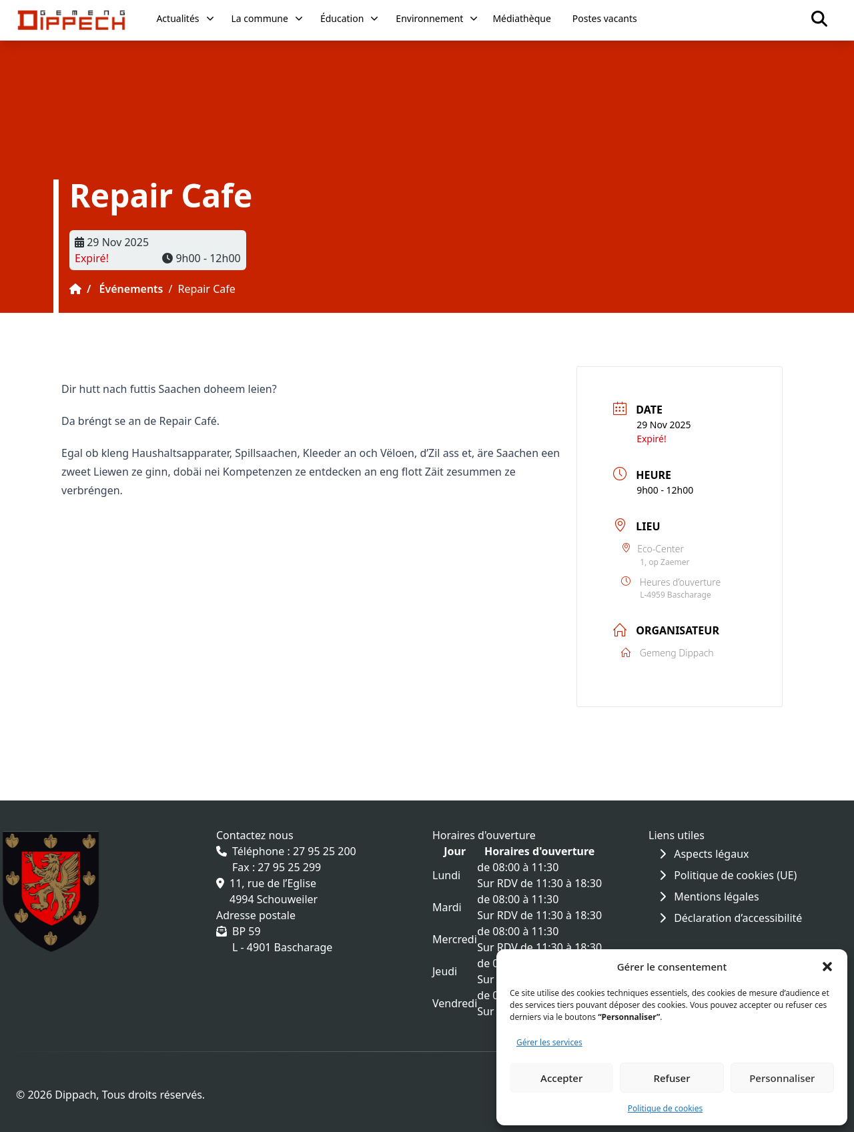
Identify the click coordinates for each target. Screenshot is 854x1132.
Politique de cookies (665, 1108)
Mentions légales (709, 896)
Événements (131, 288)
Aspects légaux (704, 853)
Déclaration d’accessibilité (730, 918)
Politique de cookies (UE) (728, 875)
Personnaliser (782, 1078)
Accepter (561, 1078)
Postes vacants (604, 18)
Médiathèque (521, 18)
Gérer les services (549, 1042)
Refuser (671, 1078)
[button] (827, 966)
